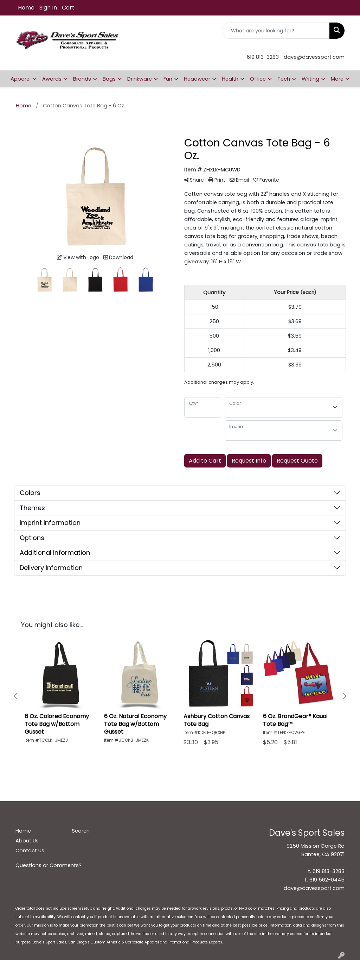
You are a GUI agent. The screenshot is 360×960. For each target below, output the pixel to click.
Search (81, 830)
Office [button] (258, 78)
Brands (82, 78)
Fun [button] (167, 78)
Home (26, 8)
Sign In (48, 8)
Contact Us (29, 850)
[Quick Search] (276, 31)
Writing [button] (310, 78)
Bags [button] (109, 78)
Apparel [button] (21, 78)
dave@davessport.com (314, 57)
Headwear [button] (197, 78)
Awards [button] (52, 78)
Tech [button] (283, 78)
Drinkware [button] (139, 78)
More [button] (337, 78)
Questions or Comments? (48, 865)
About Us (27, 840)
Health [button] (230, 78)
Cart (68, 8)
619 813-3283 (263, 57)
